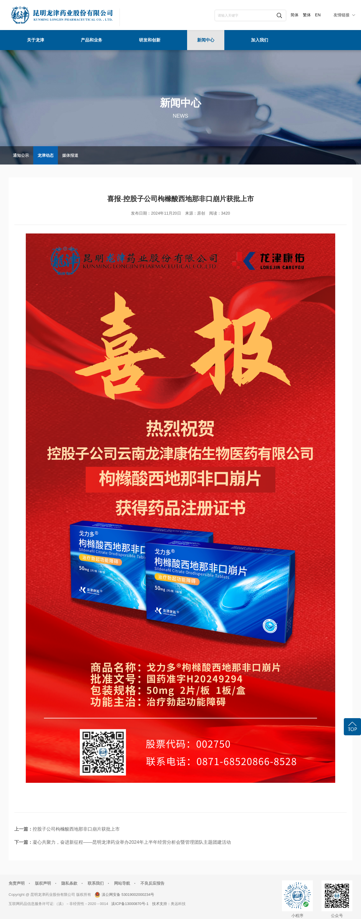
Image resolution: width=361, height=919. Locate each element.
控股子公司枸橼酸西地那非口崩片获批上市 (76, 829)
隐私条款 (69, 883)
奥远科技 (178, 904)
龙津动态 (46, 155)
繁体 (307, 15)
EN (318, 15)
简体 (295, 15)
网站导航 (122, 883)
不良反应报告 (152, 883)
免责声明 (17, 883)
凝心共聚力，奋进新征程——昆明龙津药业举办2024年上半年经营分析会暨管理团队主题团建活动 (132, 842)
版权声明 (43, 883)
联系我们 (96, 883)
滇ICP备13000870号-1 (129, 904)
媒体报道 (70, 155)
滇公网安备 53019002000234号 (128, 894)
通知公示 (21, 155)
